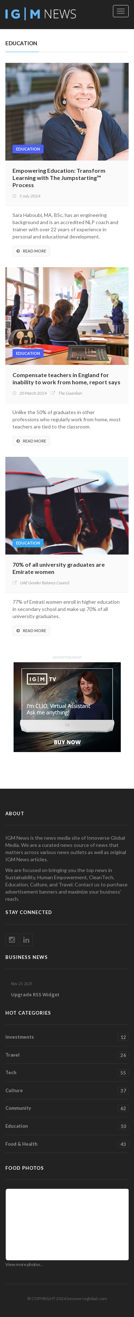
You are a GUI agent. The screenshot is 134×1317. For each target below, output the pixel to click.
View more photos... (24, 1264)
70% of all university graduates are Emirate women (59, 568)
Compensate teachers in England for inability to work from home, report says (66, 378)
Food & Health (67, 1144)
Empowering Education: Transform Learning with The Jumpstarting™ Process (59, 177)
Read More (31, 251)
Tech (67, 1072)
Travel (67, 1055)
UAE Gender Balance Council (44, 582)
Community (67, 1108)
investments (67, 1037)
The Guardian (70, 393)
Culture (67, 1090)
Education (28, 149)
